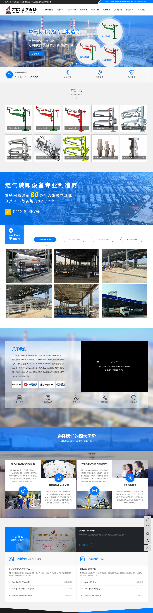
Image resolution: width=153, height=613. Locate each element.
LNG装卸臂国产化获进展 (92, 595)
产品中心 (72, 10)
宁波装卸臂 (15, 2)
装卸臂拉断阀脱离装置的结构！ (23, 595)
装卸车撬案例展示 (45, 239)
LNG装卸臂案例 (74, 239)
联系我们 (141, 10)
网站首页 (49, 10)
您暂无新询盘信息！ (141, 1)
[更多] (30, 575)
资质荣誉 (95, 10)
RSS (128, 1)
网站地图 (123, 1)
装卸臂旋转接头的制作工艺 (20, 569)
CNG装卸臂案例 (103, 239)
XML (132, 1)
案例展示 (106, 10)
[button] (73, 64)
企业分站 (116, 1)
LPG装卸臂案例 (132, 239)
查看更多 (85, 545)
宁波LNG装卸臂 (25, 2)
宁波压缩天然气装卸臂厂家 (40, 2)
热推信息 (109, 1)
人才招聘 (118, 10)
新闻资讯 (83, 10)
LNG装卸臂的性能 (88, 569)
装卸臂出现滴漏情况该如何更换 (23, 589)
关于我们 (60, 10)
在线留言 (130, 10)
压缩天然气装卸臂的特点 (92, 589)
